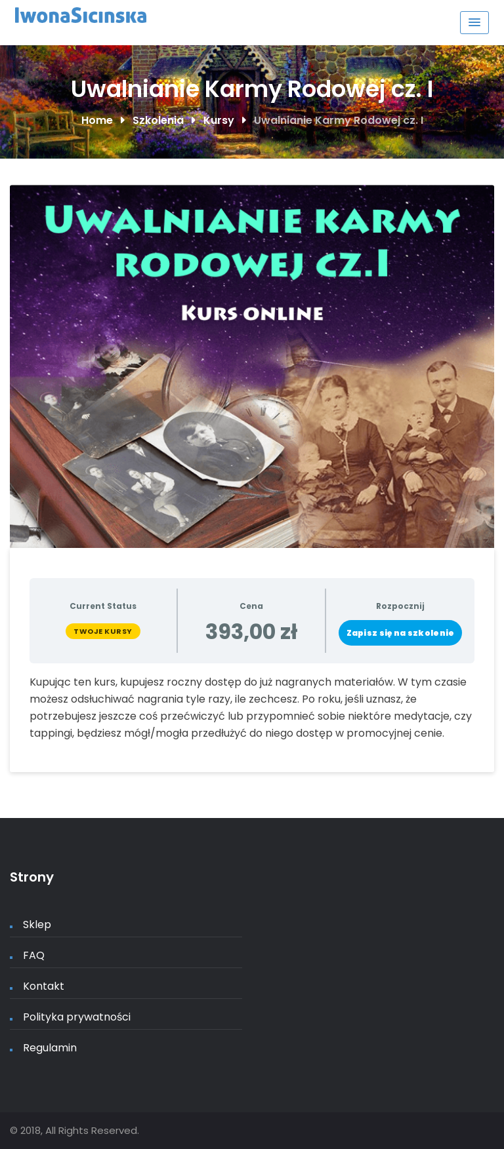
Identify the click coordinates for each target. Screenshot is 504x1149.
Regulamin (50, 1047)
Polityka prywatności (77, 1016)
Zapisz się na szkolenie (400, 632)
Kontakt (43, 986)
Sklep (37, 924)
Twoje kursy (103, 631)
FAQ (34, 955)
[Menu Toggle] (474, 22)
